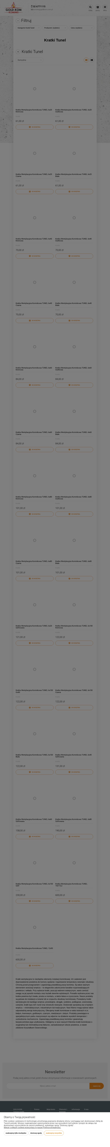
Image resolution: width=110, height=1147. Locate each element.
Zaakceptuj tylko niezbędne (16, 1133)
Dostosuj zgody (36, 1133)
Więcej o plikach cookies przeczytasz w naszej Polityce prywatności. (32, 1127)
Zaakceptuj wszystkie (54, 1133)
